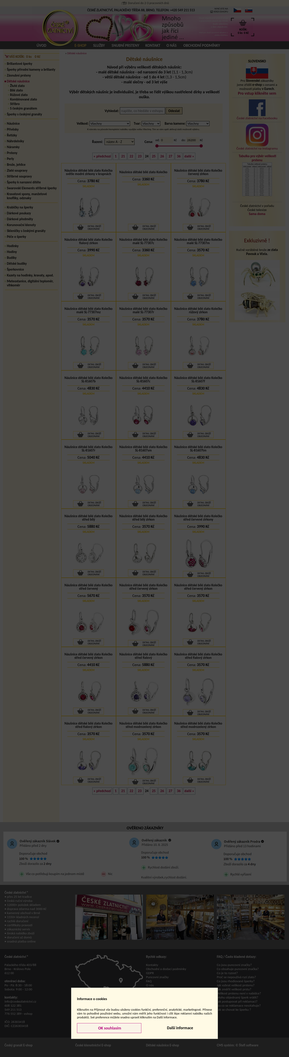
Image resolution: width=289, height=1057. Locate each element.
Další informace (180, 1027)
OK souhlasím (109, 1028)
